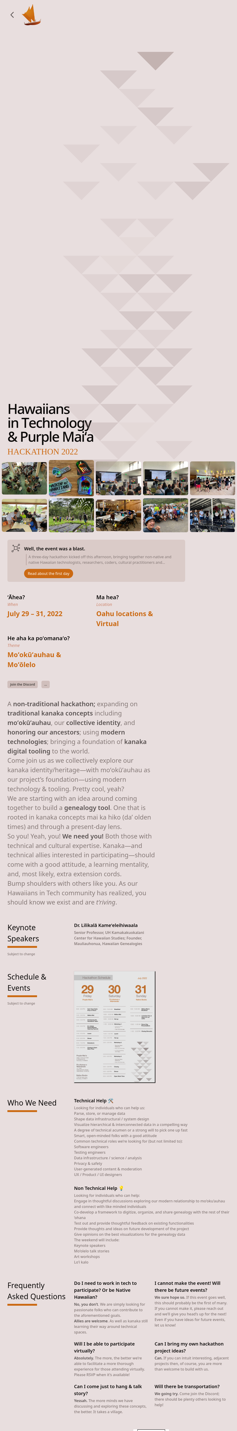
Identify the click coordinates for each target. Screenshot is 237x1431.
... (45, 684)
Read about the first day (48, 573)
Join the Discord (22, 684)
